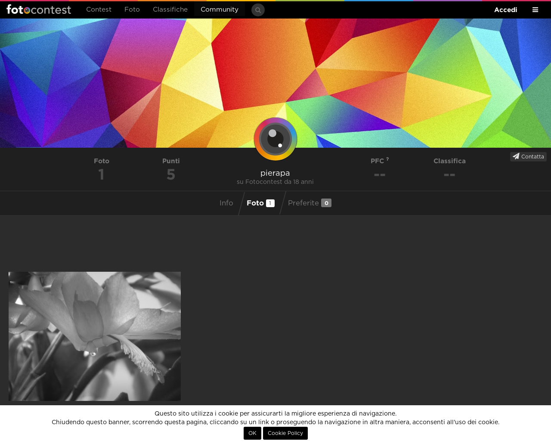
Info (226, 203)
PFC (380, 161)
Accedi (505, 9)
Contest (98, 9)
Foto (132, 9)
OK (252, 433)
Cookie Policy (285, 433)
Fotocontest (38, 9)
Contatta (528, 156)
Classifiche (170, 9)
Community (219, 9)
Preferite (309, 203)
